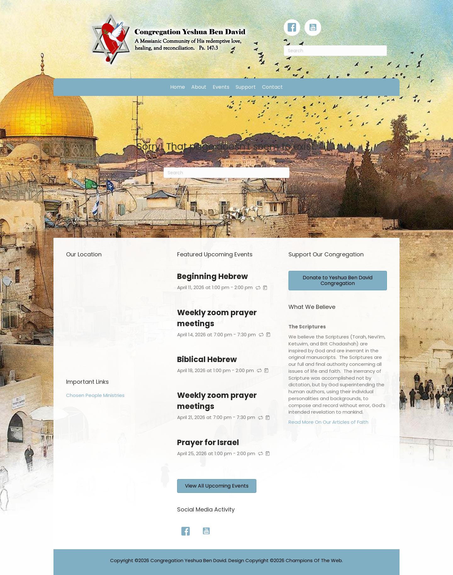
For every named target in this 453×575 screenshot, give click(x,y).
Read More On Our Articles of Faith (328, 422)
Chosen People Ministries (95, 395)
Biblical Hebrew (207, 359)
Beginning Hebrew (212, 276)
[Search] (335, 50)
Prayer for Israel (208, 442)
